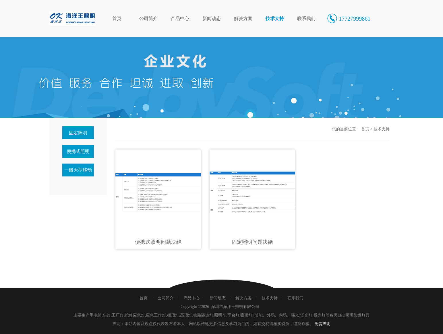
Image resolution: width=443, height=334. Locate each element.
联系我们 (306, 18)
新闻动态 (211, 18)
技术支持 (275, 18)
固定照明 (78, 132)
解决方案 (243, 18)
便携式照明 (78, 151)
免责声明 (322, 324)
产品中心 (180, 18)
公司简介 (148, 18)
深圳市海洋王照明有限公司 (235, 306)
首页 (116, 18)
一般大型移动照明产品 (78, 172)
